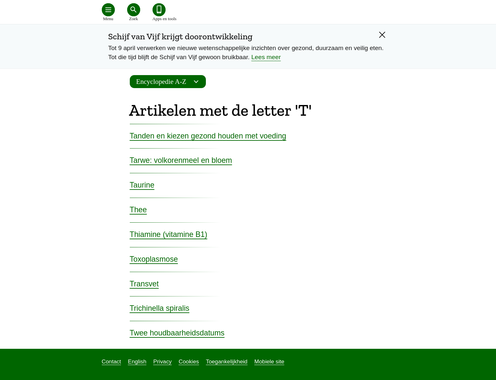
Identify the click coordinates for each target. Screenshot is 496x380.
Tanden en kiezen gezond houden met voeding (208, 136)
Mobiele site (269, 361)
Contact (111, 361)
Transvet (144, 284)
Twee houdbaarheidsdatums (177, 333)
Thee (138, 209)
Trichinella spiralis (160, 308)
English (137, 361)
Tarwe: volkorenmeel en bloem (181, 160)
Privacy (162, 361)
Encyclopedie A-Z (169, 81)
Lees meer (266, 57)
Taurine (142, 185)
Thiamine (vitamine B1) (169, 234)
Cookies (189, 361)
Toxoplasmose (154, 259)
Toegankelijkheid (227, 361)
